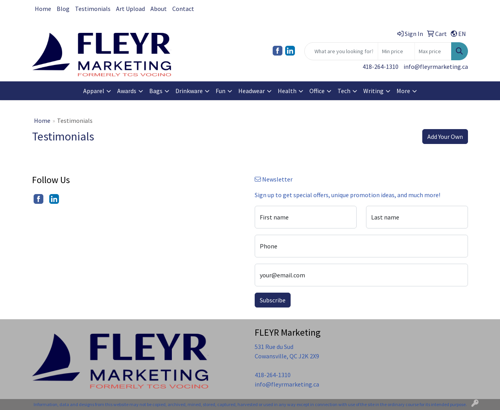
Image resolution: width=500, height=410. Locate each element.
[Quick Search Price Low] (396, 51)
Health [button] (287, 91)
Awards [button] (126, 91)
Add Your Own (445, 136)
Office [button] (317, 91)
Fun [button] (220, 91)
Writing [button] (373, 91)
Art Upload (130, 9)
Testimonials (93, 9)
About (158, 9)
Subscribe (273, 300)
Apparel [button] (93, 91)
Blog (63, 9)
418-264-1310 (380, 66)
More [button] (403, 91)
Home (43, 9)
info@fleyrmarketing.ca (436, 66)
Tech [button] (344, 91)
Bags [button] (155, 91)
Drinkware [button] (189, 91)
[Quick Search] (341, 51)
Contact (183, 9)
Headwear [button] (251, 91)
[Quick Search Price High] (433, 51)
